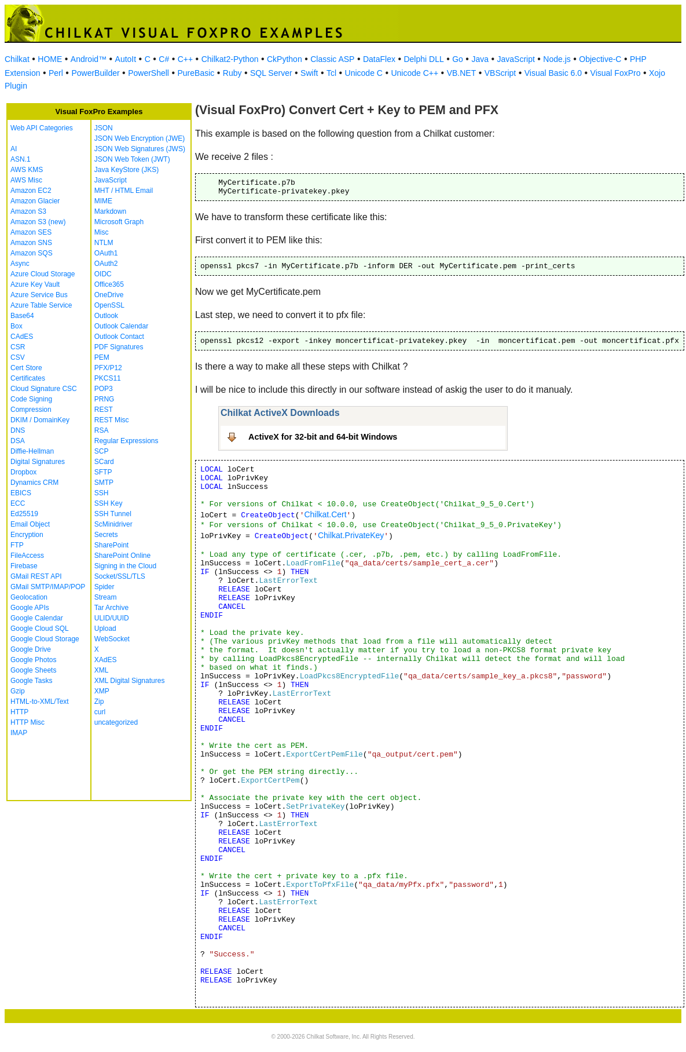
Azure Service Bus (39, 295)
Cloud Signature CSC (43, 389)
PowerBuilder (95, 73)
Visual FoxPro (615, 73)
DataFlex (379, 59)
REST (103, 410)
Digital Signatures (37, 462)
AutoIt (126, 59)
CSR (17, 347)
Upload (105, 628)
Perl (56, 73)
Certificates (27, 378)
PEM (101, 357)
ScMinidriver (113, 524)
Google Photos (33, 660)
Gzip (17, 691)
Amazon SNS (31, 243)
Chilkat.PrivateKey (351, 535)
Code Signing (31, 399)
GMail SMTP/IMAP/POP (47, 587)
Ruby (232, 73)
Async (20, 264)
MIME (103, 201)
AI (13, 149)
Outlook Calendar (121, 326)
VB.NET (461, 73)
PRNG (104, 399)
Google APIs (29, 608)
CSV (17, 357)
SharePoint (111, 545)
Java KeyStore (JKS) (126, 170)
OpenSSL (109, 305)
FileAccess (27, 555)
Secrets (106, 535)
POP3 (103, 389)
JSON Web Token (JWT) (132, 159)
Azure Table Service (41, 305)
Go (457, 59)
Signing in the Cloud (125, 566)
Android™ (89, 59)
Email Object (30, 524)
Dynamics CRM (34, 482)
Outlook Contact (119, 337)
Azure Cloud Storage (42, 274)
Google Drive (30, 649)
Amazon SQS (31, 253)
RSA (101, 430)
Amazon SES (31, 232)
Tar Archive (111, 608)
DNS (17, 430)
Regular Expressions (126, 441)
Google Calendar (36, 618)
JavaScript (516, 59)
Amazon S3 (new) (37, 222)
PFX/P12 (108, 368)
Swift (309, 73)
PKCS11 (107, 378)
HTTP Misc (27, 722)
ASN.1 (20, 159)
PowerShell (148, 73)
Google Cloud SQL (39, 628)
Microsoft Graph (119, 222)
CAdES (21, 337)
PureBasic (195, 73)
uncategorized (116, 722)
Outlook (106, 316)
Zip (99, 701)
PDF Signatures (119, 347)
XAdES (105, 660)
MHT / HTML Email (123, 191)
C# (164, 59)
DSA (17, 441)
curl (99, 712)
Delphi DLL (423, 59)
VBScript (500, 73)
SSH (101, 493)
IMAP (18, 733)
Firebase (24, 566)
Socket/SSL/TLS (119, 576)
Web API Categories (41, 128)
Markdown (110, 211)
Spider (104, 587)
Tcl (331, 73)
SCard (104, 462)
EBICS (20, 493)
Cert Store (26, 368)
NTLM (103, 243)
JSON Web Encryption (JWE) (139, 138)
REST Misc (111, 420)
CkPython (284, 59)
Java (480, 59)
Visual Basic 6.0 (553, 73)
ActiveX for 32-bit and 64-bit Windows (322, 436)
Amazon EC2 (31, 191)
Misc (101, 232)
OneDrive (109, 295)
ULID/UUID (111, 618)
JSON (103, 128)
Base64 (22, 316)
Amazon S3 (28, 211)
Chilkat (17, 59)
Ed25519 (24, 514)
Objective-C (600, 59)
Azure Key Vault (35, 284)
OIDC (103, 274)
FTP (17, 545)
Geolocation (28, 597)
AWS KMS (26, 170)
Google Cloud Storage (44, 639)
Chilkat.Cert (325, 514)
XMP (101, 691)
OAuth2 (106, 264)
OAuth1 (106, 253)
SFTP (103, 472)
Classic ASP (332, 59)
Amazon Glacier (35, 201)
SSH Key (108, 503)
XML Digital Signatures (129, 681)
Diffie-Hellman (32, 451)
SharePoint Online (122, 555)
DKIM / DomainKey (39, 420)
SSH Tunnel (112, 514)
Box (16, 326)
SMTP (103, 482)
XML (101, 670)
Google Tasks (31, 681)
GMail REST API (35, 576)
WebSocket (112, 639)
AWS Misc (26, 180)
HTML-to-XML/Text (39, 701)
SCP (101, 451)
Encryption (26, 535)
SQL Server (271, 73)
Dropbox (23, 472)
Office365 (109, 284)
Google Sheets (33, 670)
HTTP (19, 712)
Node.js (556, 59)
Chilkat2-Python (230, 59)
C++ (185, 59)
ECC (17, 503)
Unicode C (364, 73)
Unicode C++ (414, 73)
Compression (31, 410)
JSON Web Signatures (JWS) (139, 149)
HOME (50, 59)
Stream (105, 597)
